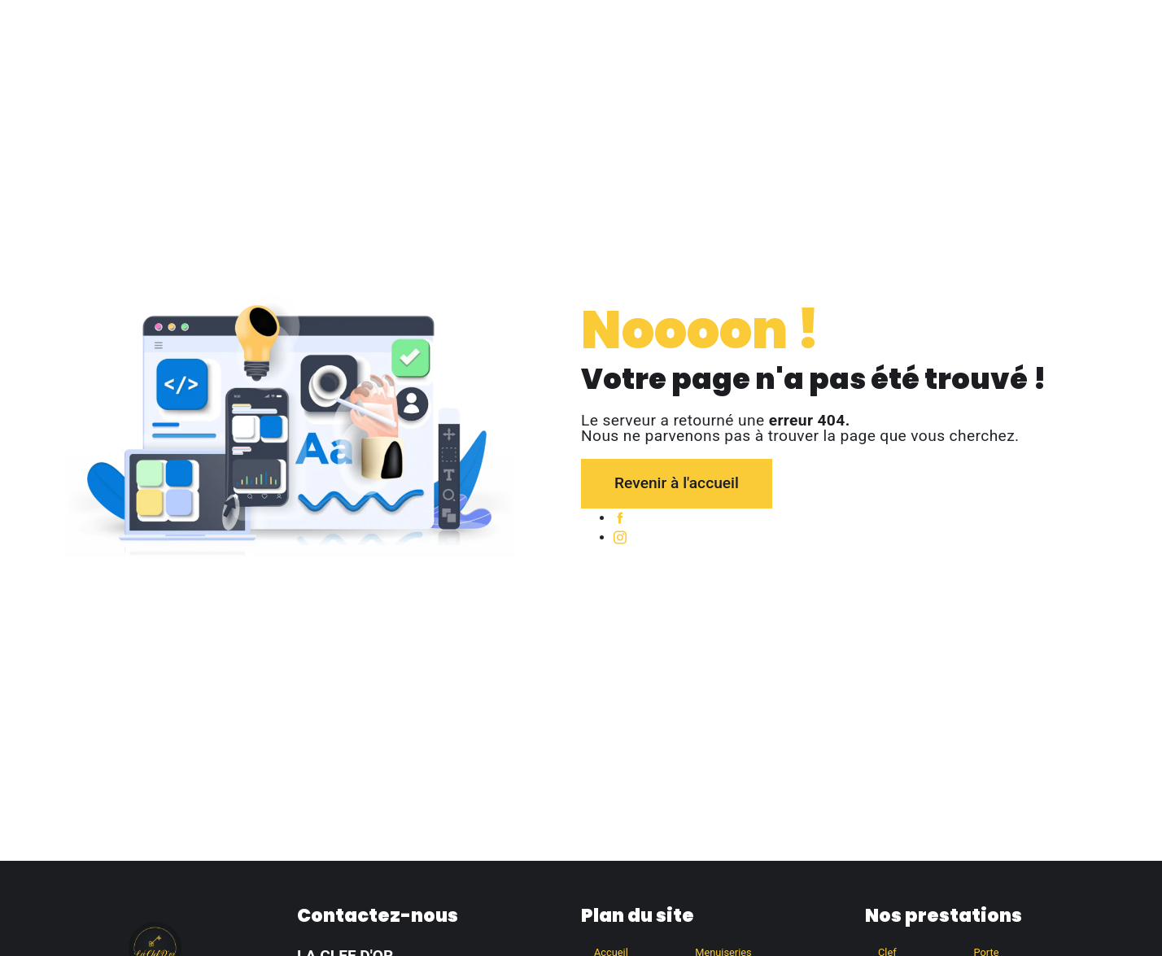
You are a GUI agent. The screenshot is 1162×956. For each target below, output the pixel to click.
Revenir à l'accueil (676, 483)
